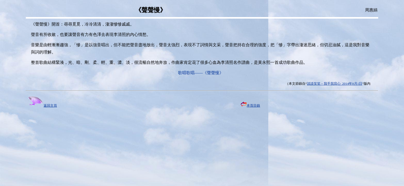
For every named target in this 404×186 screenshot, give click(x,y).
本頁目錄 (250, 105)
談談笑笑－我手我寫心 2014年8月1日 (334, 84)
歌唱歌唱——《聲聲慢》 (200, 73)
